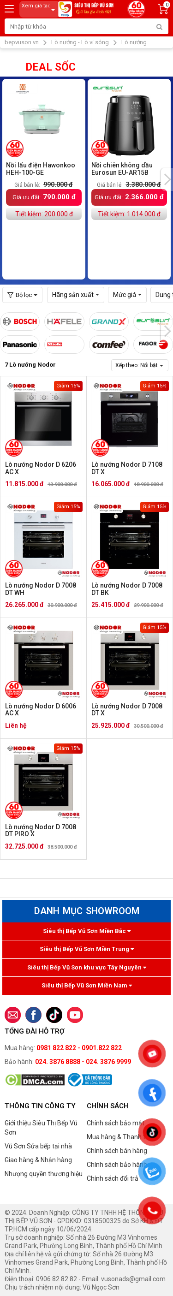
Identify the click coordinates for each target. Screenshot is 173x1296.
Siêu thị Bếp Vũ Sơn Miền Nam (87, 985)
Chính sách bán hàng (117, 1150)
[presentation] (167, 179)
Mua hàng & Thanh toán (121, 1137)
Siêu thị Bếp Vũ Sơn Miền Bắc (87, 930)
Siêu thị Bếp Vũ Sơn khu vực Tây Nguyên (86, 967)
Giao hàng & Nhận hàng (38, 1160)
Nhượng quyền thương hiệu (44, 1173)
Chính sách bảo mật (115, 1123)
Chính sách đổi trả (112, 1178)
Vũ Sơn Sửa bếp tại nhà (38, 1146)
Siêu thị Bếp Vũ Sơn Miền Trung (87, 948)
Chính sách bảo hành (117, 1164)
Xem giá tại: (40, 9)
